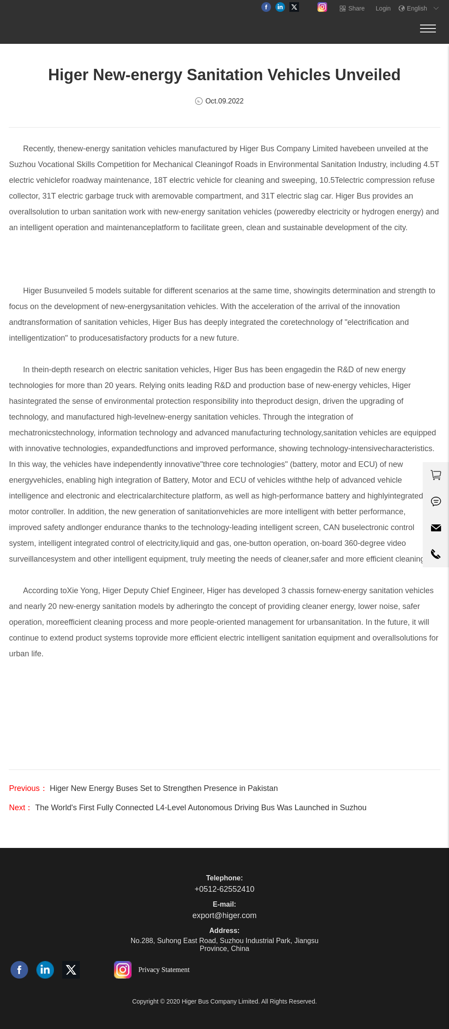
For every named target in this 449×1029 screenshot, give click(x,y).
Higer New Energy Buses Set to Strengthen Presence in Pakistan (163, 788)
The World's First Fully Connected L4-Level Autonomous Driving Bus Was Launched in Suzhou (200, 807)
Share (356, 8)
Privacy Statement (163, 969)
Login (383, 8)
